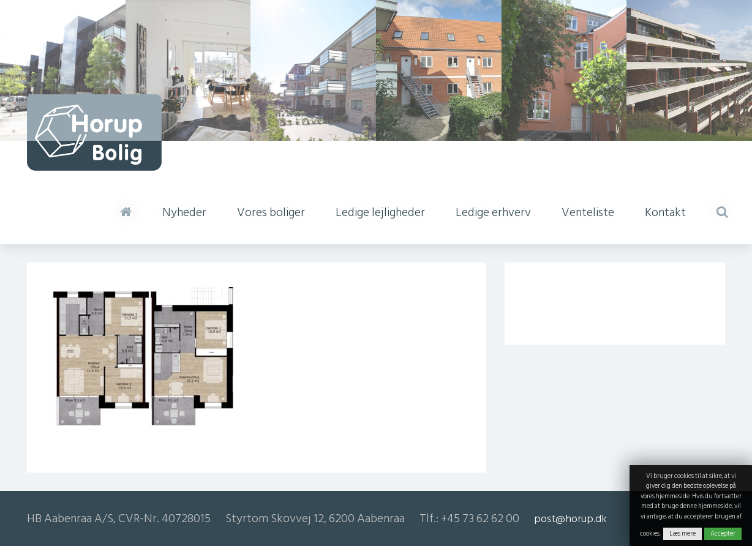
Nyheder (184, 212)
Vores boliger (271, 212)
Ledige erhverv (493, 212)
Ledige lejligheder (380, 212)
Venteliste (588, 212)
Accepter (722, 533)
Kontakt (665, 212)
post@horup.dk (570, 519)
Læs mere (682, 533)
